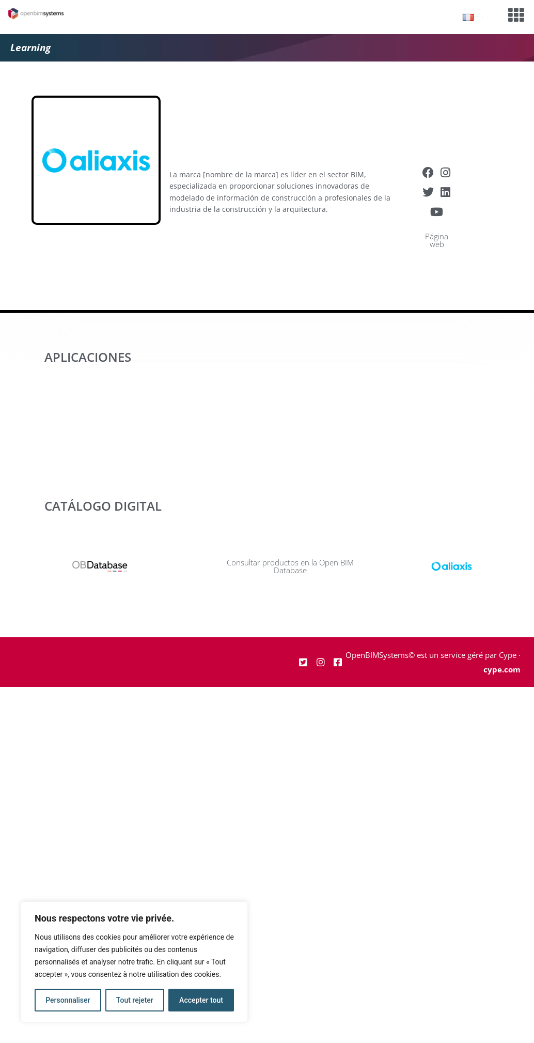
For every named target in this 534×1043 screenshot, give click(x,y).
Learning (30, 47)
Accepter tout (201, 1000)
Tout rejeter (134, 1000)
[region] (134, 961)
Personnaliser (67, 1000)
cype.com (502, 669)
